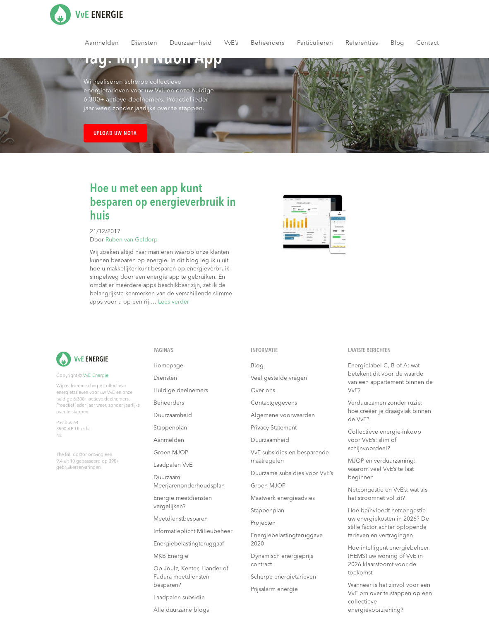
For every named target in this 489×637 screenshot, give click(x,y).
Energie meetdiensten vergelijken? (182, 502)
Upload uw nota (115, 133)
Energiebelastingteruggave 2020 (287, 540)
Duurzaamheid (191, 43)
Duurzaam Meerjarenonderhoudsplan (189, 482)
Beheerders (268, 43)
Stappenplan (170, 428)
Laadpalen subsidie (179, 598)
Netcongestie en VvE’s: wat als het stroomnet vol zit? (387, 494)
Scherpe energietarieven (283, 577)
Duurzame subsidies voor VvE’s (292, 473)
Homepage (168, 366)
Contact (427, 43)
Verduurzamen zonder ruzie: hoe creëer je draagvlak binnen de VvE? (389, 411)
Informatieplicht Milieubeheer (193, 531)
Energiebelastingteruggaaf (188, 544)
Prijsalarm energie (274, 589)
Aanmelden (102, 43)
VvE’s (231, 43)
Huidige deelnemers (180, 390)
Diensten (144, 43)
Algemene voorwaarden (283, 415)
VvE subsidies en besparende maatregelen (290, 457)
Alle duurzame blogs (181, 610)
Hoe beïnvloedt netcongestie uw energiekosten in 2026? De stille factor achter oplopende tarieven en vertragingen (388, 523)
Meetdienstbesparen (180, 519)
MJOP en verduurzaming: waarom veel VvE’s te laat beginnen (381, 469)
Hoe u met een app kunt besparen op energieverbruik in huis (163, 202)
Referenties (361, 43)
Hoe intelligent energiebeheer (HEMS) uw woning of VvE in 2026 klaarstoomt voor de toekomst (388, 560)
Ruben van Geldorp (131, 240)
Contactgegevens (274, 403)
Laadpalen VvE (172, 465)
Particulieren (315, 43)
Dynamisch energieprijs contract (282, 560)
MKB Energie (170, 556)
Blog (397, 43)
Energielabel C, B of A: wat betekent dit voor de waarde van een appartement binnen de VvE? (390, 378)
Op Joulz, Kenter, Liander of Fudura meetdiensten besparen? (190, 577)
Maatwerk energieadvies (283, 498)
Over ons (263, 390)
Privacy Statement (274, 428)
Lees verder (173, 302)
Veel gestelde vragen (279, 378)
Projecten (263, 523)
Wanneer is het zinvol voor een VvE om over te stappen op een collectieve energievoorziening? (390, 597)
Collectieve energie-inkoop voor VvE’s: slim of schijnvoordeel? (384, 440)
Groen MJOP (170, 453)
